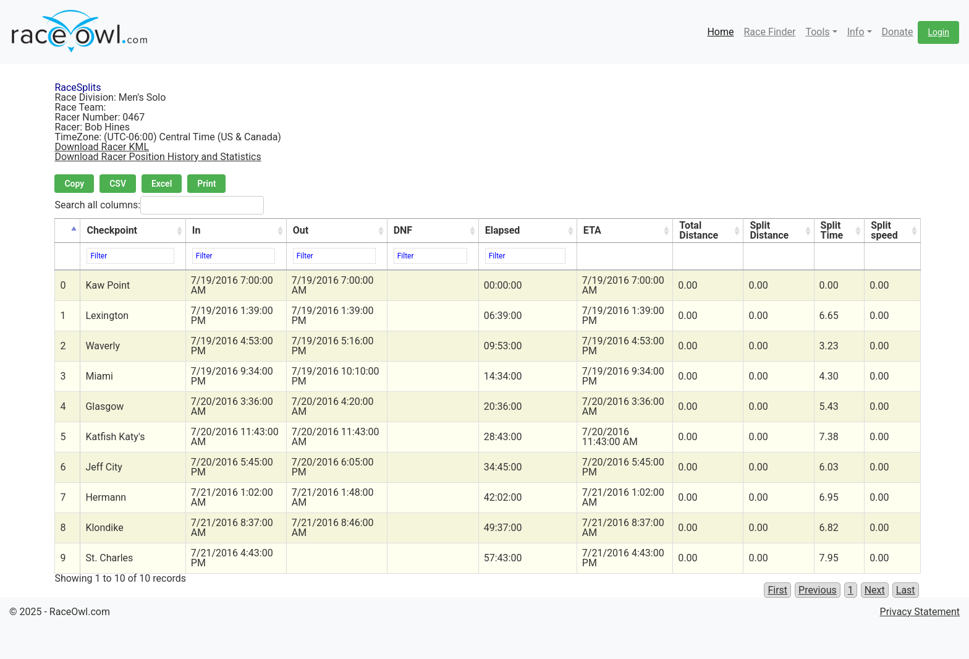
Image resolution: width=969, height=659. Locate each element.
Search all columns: (159, 205)
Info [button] (856, 32)
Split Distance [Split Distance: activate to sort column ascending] (769, 230)
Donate (897, 32)
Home (720, 32)
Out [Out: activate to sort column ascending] (300, 230)
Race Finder (769, 32)
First (777, 590)
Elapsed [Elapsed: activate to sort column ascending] (502, 230)
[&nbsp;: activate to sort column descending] (67, 231)
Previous (817, 590)
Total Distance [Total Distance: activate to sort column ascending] (698, 230)
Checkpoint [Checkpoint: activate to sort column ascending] (112, 230)
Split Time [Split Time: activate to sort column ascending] (832, 230)
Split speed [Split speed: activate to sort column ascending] (884, 230)
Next (875, 590)
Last (905, 590)
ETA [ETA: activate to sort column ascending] (592, 230)
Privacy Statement (920, 612)
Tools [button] (817, 32)
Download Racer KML (101, 147)
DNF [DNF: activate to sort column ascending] (403, 230)
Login (938, 32)
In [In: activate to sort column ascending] (196, 230)
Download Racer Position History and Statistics (157, 157)
